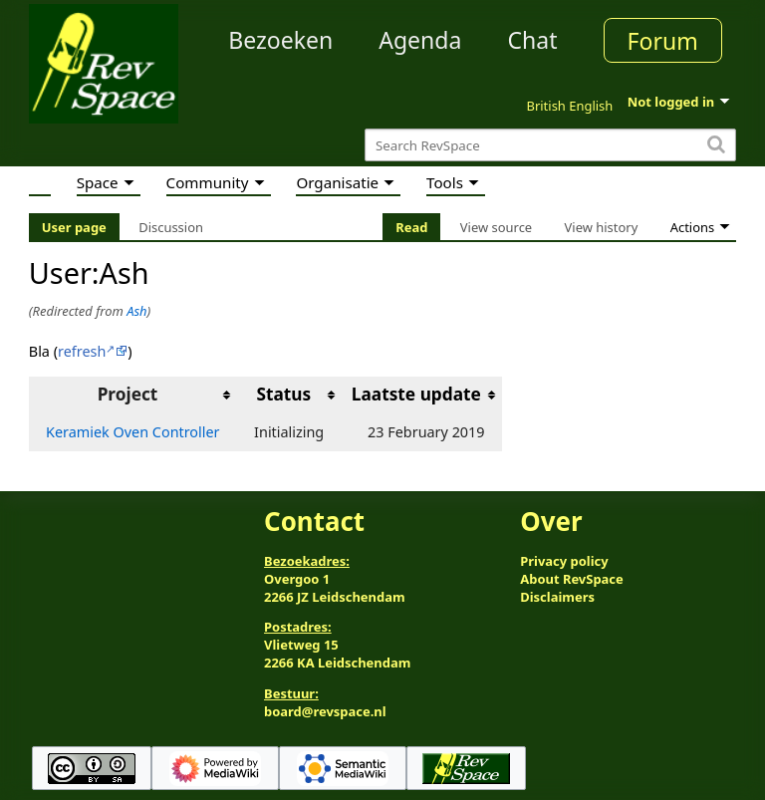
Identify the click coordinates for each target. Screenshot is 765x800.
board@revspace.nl (325, 711)
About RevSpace (572, 579)
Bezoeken (280, 40)
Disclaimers (557, 597)
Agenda (420, 40)
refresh (82, 351)
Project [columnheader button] (128, 394)
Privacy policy (564, 561)
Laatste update (416, 394)
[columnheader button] (289, 394)
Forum (663, 41)
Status (283, 394)
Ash (136, 311)
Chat (532, 40)
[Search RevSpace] (550, 145)
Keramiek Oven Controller (133, 431)
